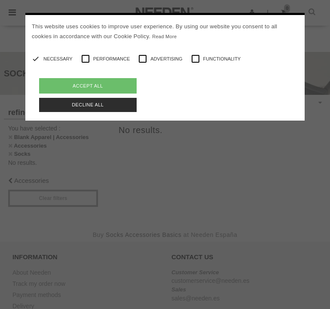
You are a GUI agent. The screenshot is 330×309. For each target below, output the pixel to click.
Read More (164, 36)
